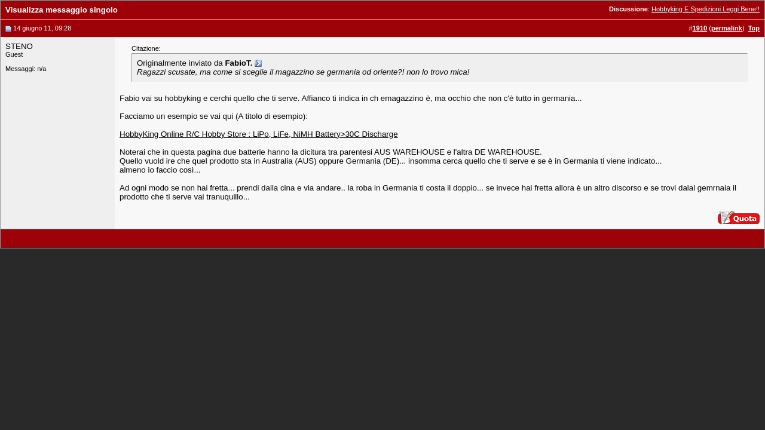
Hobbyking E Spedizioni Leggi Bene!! (705, 9)
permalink (726, 28)
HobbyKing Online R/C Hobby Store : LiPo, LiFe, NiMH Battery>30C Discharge (259, 134)
